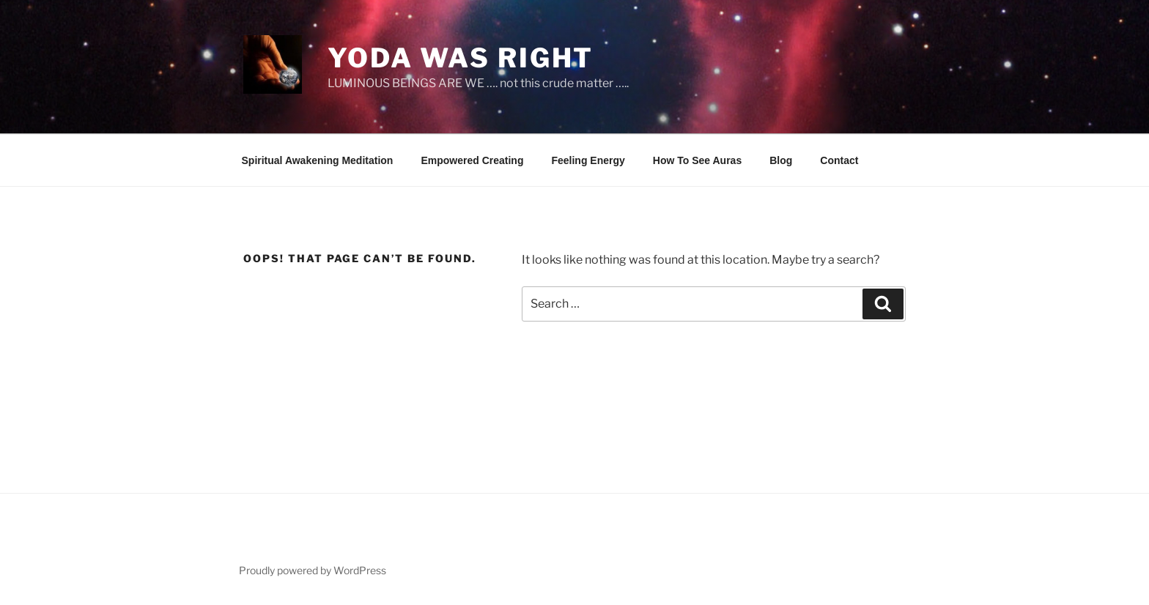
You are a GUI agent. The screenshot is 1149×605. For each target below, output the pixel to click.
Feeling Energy (587, 160)
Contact (839, 160)
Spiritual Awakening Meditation (318, 160)
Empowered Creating (472, 160)
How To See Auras (697, 160)
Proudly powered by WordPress (312, 570)
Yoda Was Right (461, 58)
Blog (780, 160)
